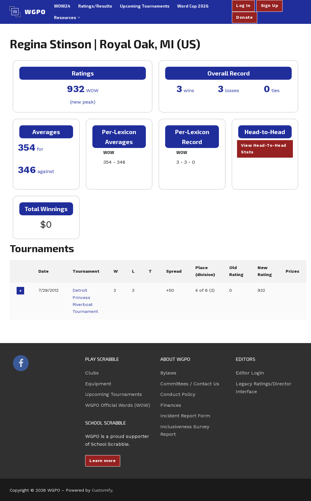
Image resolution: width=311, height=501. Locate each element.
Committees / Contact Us (189, 384)
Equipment (98, 384)
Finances (170, 405)
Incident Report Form (185, 416)
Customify (102, 490)
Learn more (102, 460)
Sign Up (269, 5)
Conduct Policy (177, 394)
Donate (244, 17)
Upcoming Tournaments (113, 394)
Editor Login (250, 373)
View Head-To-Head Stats (263, 148)
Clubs (92, 373)
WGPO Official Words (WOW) (117, 405)
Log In (243, 5)
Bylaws (168, 373)
